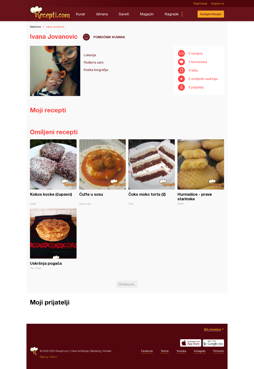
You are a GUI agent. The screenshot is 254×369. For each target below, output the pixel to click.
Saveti (124, 14)
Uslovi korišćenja (80, 350)
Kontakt (107, 350)
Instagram (199, 351)
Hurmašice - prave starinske (200, 172)
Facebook (147, 351)
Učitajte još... (127, 284)
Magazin (147, 14)
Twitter (165, 351)
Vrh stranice (212, 329)
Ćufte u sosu (102, 172)
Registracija (200, 3)
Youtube (181, 351)
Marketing (95, 350)
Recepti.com (50, 13)
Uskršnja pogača (53, 239)
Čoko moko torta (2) (151, 172)
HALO (53, 356)
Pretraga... (189, 14)
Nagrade (172, 14)
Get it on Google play (213, 343)
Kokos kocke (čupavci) (53, 172)
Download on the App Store (190, 343)
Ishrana (102, 14)
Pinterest (218, 351)
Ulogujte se (217, 3)
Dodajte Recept (210, 14)
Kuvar (80, 14)
